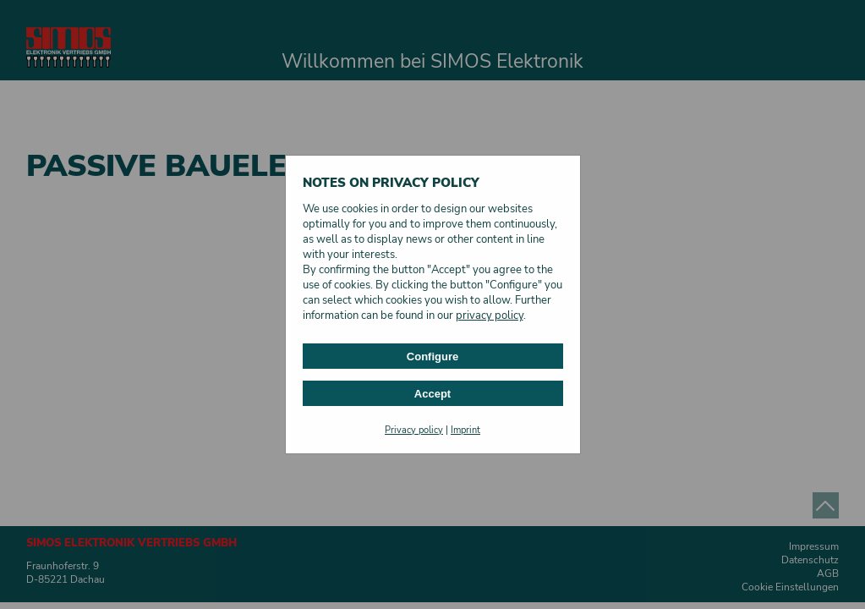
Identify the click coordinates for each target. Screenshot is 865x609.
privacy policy (489, 315)
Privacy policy (414, 430)
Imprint (465, 430)
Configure (432, 356)
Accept (432, 393)
